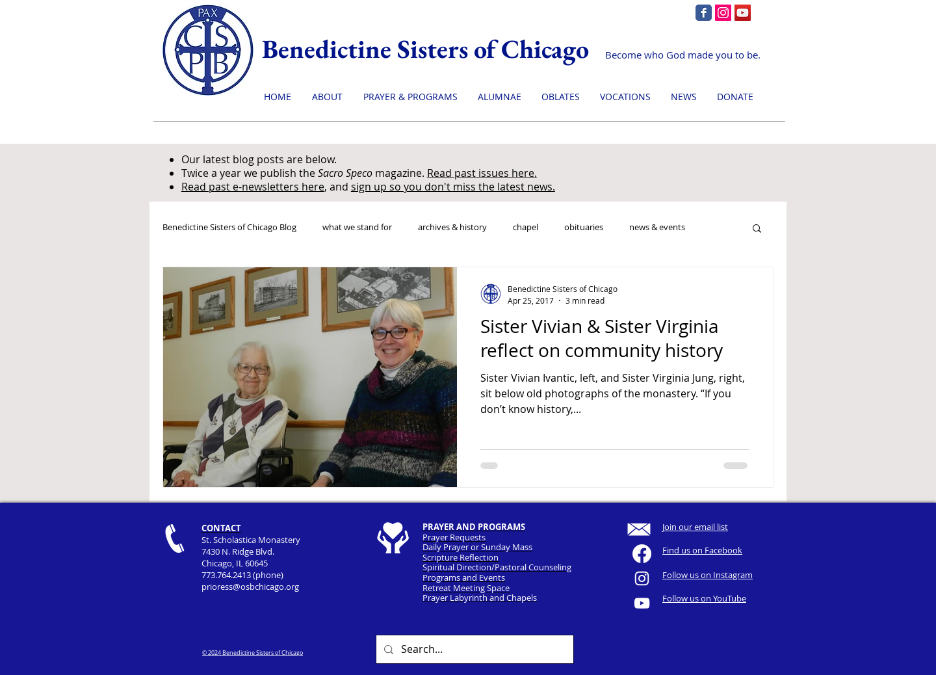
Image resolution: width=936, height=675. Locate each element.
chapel (525, 227)
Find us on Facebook (702, 550)
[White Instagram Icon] (641, 578)
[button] (757, 229)
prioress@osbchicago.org (250, 586)
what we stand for (357, 227)
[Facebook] (641, 553)
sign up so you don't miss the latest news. (453, 186)
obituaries (583, 227)
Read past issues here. (482, 173)
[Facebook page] (704, 13)
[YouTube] (742, 13)
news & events (657, 227)
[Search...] (473, 649)
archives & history (452, 227)
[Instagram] (723, 13)
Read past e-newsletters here (252, 186)
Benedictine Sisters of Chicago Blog (229, 227)
